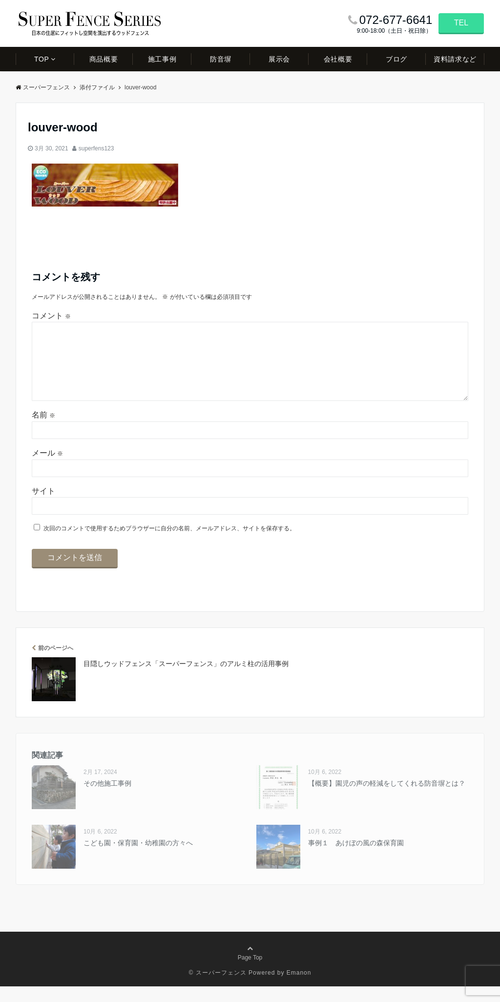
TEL (461, 23)
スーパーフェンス (43, 87)
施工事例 (162, 59)
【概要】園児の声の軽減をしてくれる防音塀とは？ (386, 799)
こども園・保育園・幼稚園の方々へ (138, 858)
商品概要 (103, 59)
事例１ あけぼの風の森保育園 (356, 858)
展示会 (279, 59)
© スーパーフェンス (218, 988)
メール (47, 468)
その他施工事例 (107, 799)
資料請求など (455, 59)
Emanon (299, 988)
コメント (51, 316)
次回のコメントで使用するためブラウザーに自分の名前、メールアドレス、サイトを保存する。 (169, 544)
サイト (43, 506)
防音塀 (220, 59)
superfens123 (96, 148)
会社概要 (338, 59)
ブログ (396, 59)
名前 (43, 430)
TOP (41, 59)
